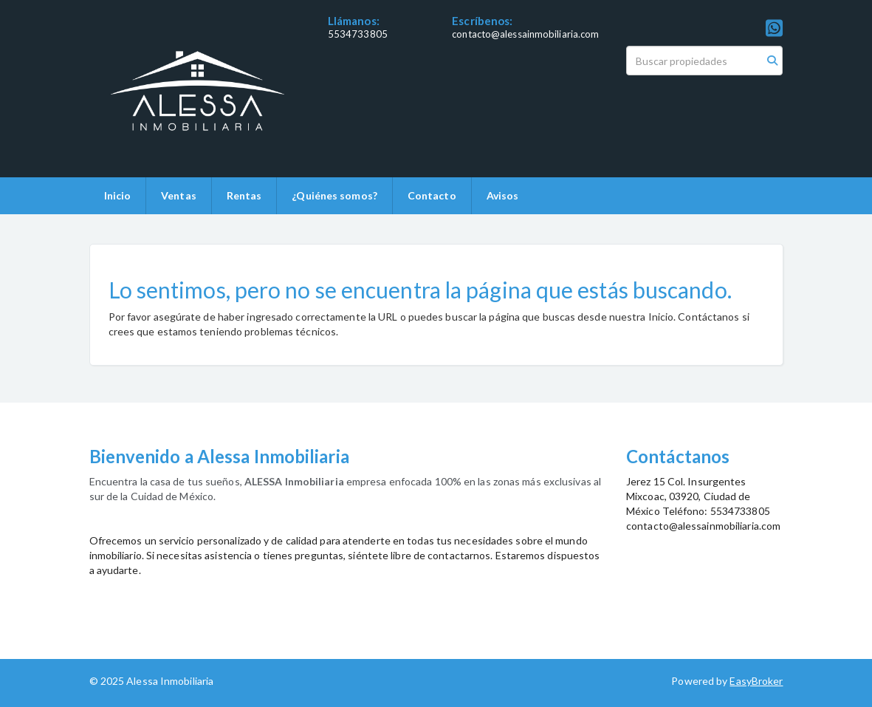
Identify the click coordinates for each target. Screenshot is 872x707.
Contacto (432, 195)
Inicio (117, 195)
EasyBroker (756, 680)
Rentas (244, 195)
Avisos (503, 195)
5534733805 (358, 34)
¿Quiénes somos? (334, 195)
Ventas (178, 195)
